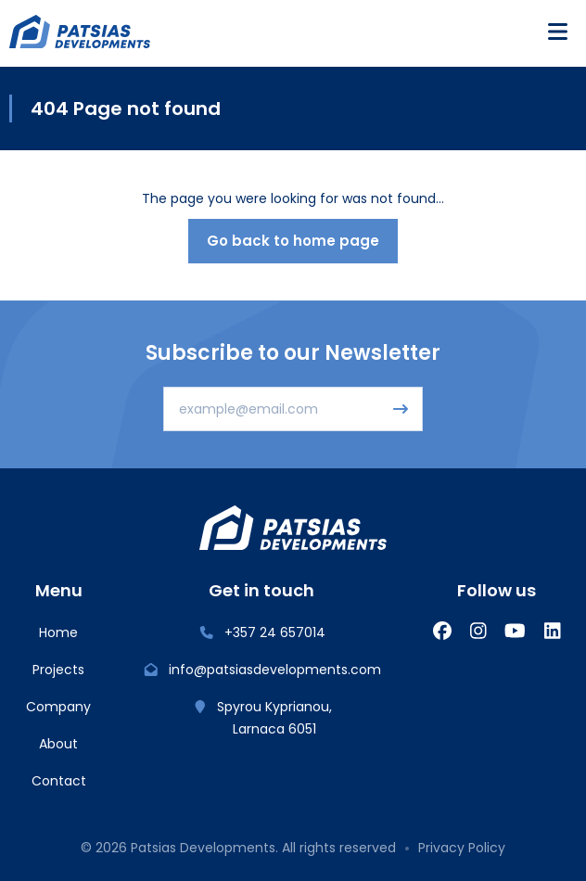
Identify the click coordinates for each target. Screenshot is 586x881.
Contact (59, 781)
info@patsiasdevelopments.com (262, 669)
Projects (58, 669)
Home (58, 632)
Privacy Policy (461, 847)
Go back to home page (293, 240)
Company (58, 706)
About (58, 743)
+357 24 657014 (261, 632)
